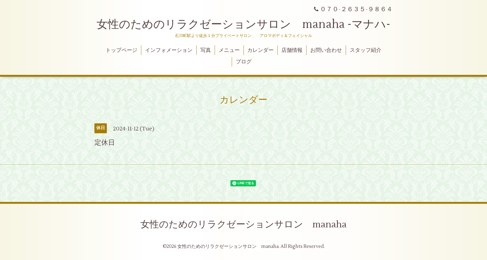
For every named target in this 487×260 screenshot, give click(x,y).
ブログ (244, 61)
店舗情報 (292, 50)
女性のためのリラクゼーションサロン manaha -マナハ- (243, 24)
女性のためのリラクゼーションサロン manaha (243, 224)
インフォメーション (169, 50)
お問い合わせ (326, 50)
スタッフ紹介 (365, 50)
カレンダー (260, 50)
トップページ (121, 50)
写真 (205, 50)
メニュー (229, 50)
